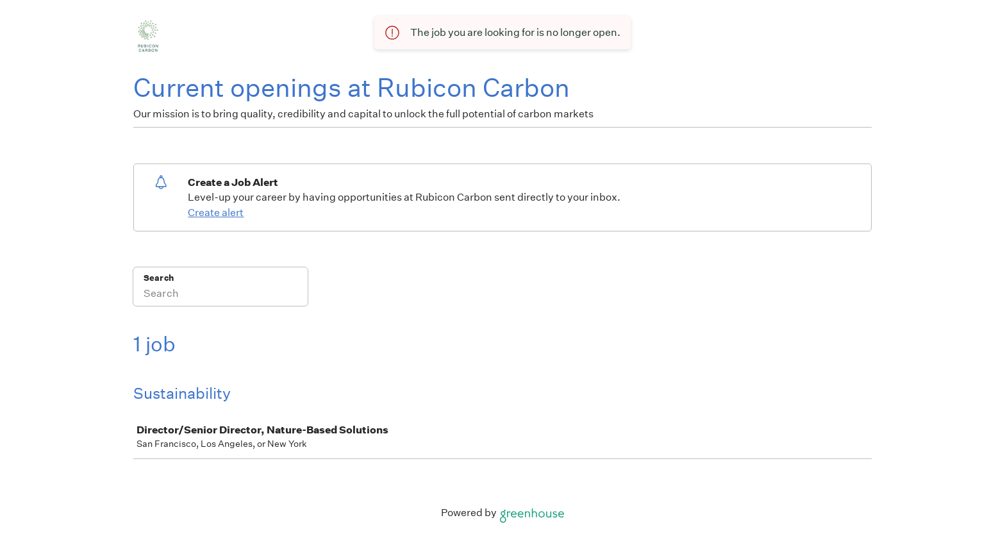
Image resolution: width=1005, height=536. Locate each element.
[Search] (220, 295)
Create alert (216, 212)
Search (159, 277)
